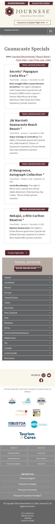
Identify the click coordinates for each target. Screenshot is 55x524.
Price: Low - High (42, 59)
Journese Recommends (23, 56)
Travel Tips (41, 453)
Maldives (27, 322)
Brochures (9, 358)
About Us (14, 448)
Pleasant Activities (27, 489)
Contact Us (41, 464)
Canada (27, 347)
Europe (27, 292)
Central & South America (27, 332)
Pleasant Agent (27, 478)
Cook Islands (27, 352)
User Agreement (14, 458)
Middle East (27, 337)
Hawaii (27, 277)
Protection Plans (14, 453)
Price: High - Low (24, 59)
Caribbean (27, 282)
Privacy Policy (41, 458)
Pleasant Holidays (28, 484)
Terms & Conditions (14, 464)
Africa (27, 327)
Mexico (27, 287)
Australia (27, 307)
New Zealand (27, 312)
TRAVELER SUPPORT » (12, 30)
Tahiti (27, 302)
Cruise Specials (17, 252)
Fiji (27, 342)
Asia (27, 317)
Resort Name (43, 56)
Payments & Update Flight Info (32, 22)
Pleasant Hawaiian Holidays (27, 495)
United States (27, 297)
